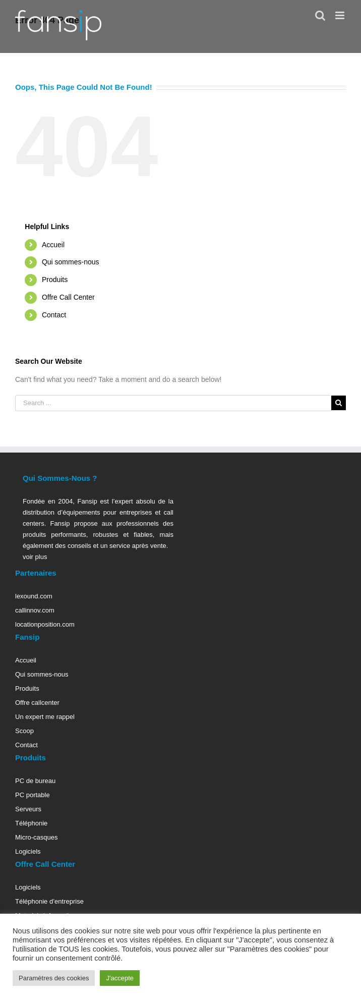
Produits (55, 279)
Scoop (24, 731)
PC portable (32, 795)
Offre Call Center (68, 297)
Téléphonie (31, 823)
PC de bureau (35, 781)
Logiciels (28, 851)
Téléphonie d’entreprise (49, 901)
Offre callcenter (37, 702)
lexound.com (33, 596)
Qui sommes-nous (70, 262)
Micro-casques (36, 837)
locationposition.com (45, 624)
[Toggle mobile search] (320, 15)
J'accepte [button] (120, 978)
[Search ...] (173, 403)
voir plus (35, 557)
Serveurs (28, 809)
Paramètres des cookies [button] (54, 978)
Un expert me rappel (45, 716)
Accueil (53, 245)
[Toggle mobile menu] (340, 15)
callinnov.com (34, 610)
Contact (54, 315)
